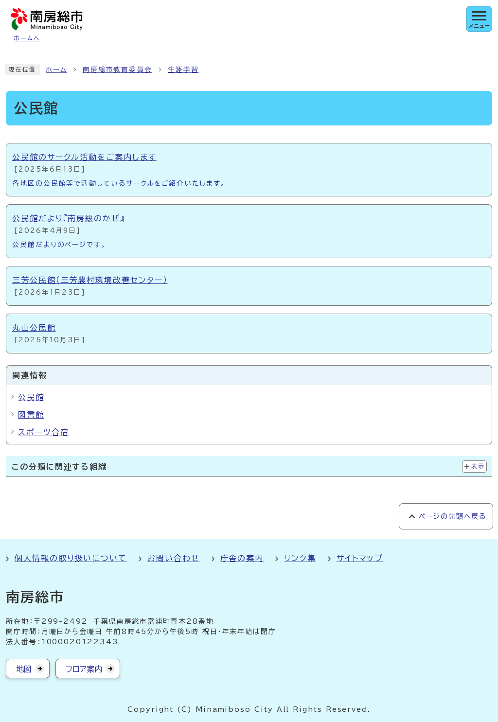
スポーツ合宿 (43, 432)
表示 (477, 466)
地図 (24, 669)
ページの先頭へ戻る (452, 516)
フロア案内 (84, 669)
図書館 (31, 415)
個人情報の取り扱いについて (71, 558)
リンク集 (300, 558)
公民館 (31, 397)
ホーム (56, 69)
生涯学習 (183, 69)
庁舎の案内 (242, 558)
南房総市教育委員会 (117, 69)
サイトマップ (360, 558)
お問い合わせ (173, 558)
